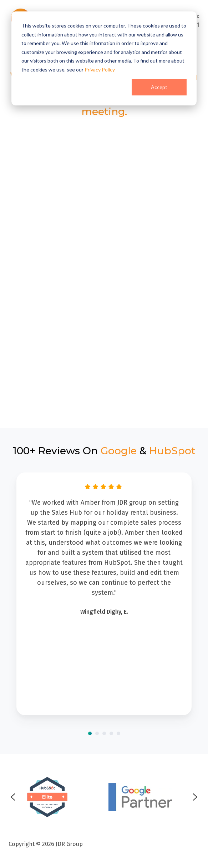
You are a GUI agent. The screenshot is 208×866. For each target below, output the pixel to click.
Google (119, 451)
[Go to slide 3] (104, 733)
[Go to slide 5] (118, 733)
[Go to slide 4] (111, 733)
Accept (159, 87)
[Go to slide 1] (90, 733)
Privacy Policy (100, 69)
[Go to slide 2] (97, 733)
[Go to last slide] (13, 797)
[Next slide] (195, 797)
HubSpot (172, 451)
